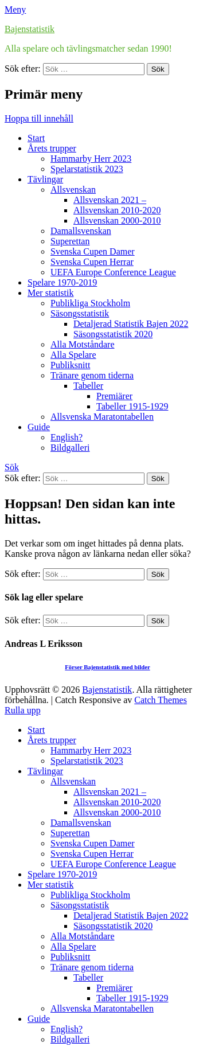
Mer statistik (50, 293)
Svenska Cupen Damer (92, 251)
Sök (12, 467)
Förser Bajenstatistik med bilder (107, 666)
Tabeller (88, 386)
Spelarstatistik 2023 (86, 169)
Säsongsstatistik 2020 (113, 334)
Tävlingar (45, 179)
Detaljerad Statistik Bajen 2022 (130, 324)
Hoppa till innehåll (39, 118)
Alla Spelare (73, 355)
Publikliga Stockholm (90, 303)
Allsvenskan (73, 189)
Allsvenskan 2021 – (109, 200)
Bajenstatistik (29, 29)
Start (36, 138)
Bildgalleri (69, 447)
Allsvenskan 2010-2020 (117, 210)
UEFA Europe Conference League (113, 272)
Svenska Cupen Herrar (92, 262)
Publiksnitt (70, 365)
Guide (39, 427)
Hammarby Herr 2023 (90, 158)
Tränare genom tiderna (92, 375)
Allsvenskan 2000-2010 (117, 220)
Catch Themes (160, 700)
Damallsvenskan (80, 231)
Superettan (69, 241)
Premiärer (114, 396)
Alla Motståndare (82, 344)
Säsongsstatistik (79, 313)
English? (66, 437)
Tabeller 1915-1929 (132, 406)
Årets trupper (52, 148)
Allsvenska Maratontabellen (102, 416)
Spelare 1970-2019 (62, 282)
